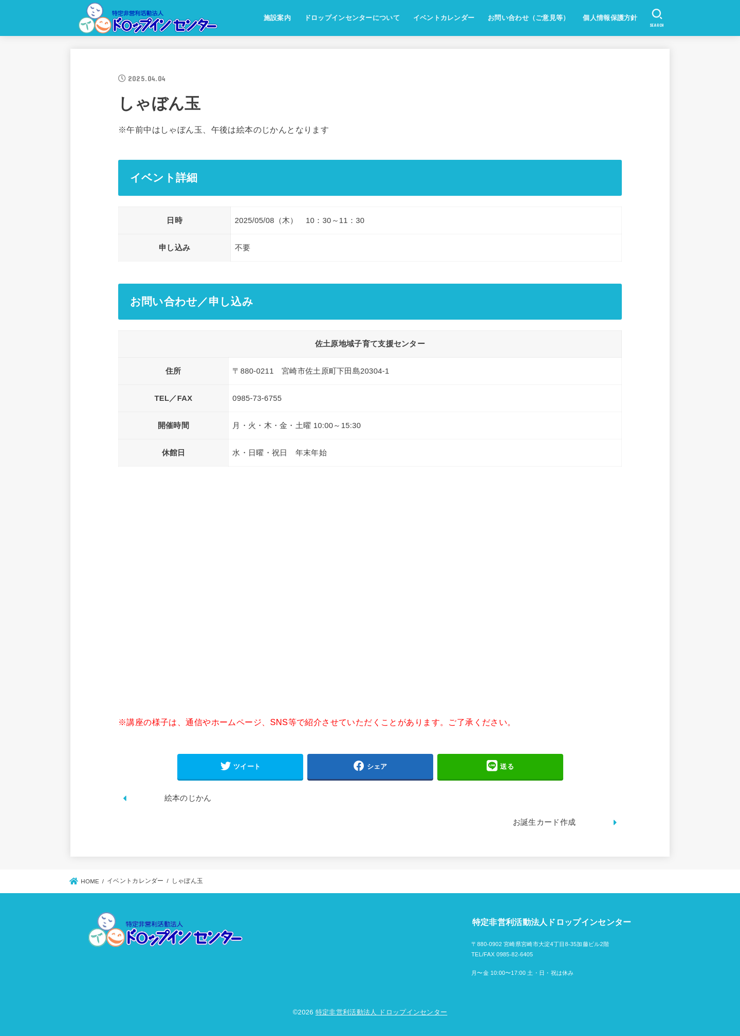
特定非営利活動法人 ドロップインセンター (382, 1012)
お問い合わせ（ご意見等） (529, 18)
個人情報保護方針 (610, 18)
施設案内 (277, 18)
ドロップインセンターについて (352, 18)
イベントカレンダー (444, 18)
